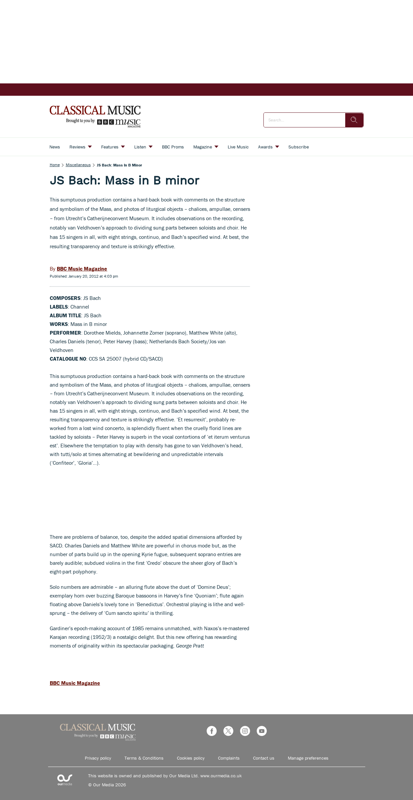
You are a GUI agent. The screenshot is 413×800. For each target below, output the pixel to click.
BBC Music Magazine (75, 683)
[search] (354, 120)
